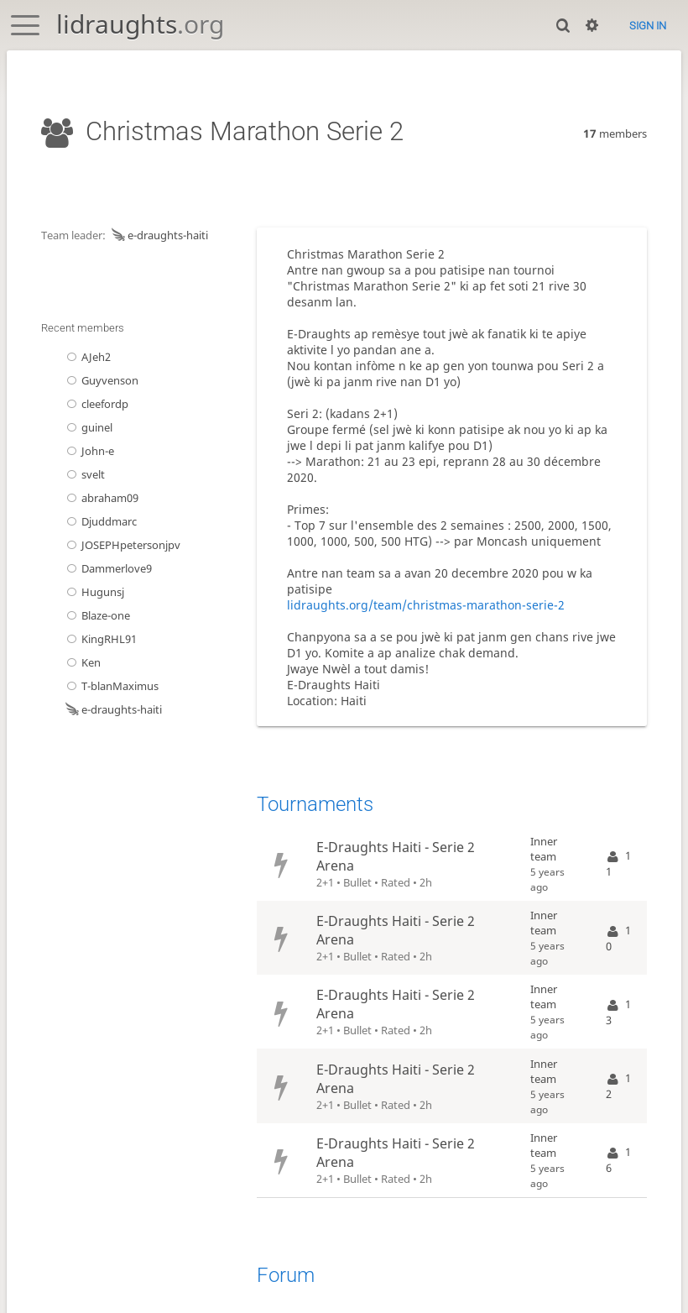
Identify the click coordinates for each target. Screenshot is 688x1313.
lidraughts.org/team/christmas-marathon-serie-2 (426, 605)
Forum (286, 1275)
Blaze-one (96, 615)
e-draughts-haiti (158, 235)
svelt (84, 474)
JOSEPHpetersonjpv (121, 544)
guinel (87, 427)
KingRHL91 (100, 638)
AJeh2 (87, 356)
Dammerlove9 (107, 568)
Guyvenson (100, 380)
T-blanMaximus (110, 685)
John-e (88, 450)
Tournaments (315, 804)
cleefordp (95, 403)
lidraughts (140, 24)
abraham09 (100, 497)
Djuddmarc (100, 521)
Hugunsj (93, 591)
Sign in (647, 25)
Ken (82, 662)
